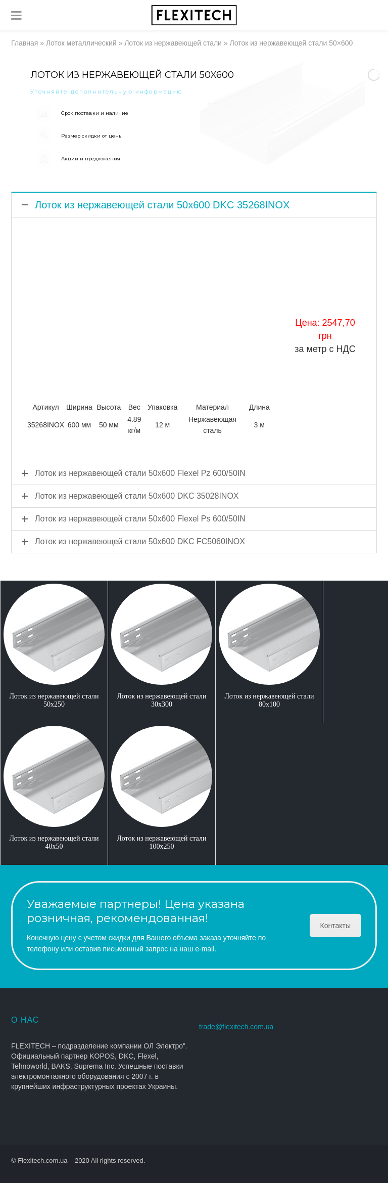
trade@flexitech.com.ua (236, 1027)
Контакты (335, 926)
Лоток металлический (81, 43)
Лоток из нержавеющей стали (173, 43)
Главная (24, 43)
